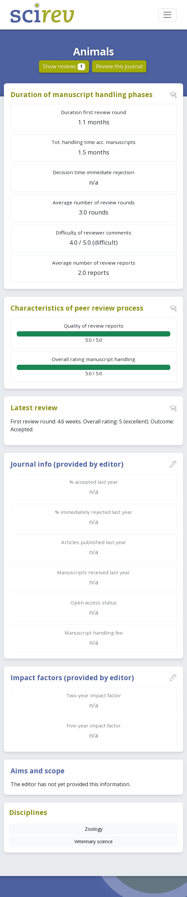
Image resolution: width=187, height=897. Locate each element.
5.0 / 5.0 (93, 332)
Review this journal (119, 66)
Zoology (94, 829)
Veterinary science (93, 841)
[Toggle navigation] (167, 14)
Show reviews (64, 66)
